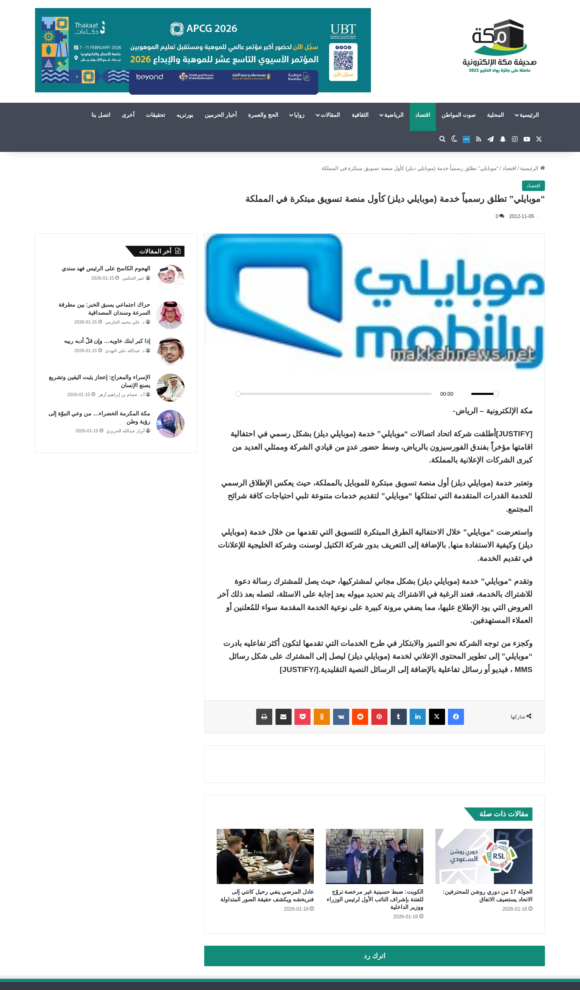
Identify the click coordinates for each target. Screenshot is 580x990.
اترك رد (374, 956)
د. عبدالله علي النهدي (125, 350)
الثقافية (360, 115)
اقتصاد (422, 115)
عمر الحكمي (133, 278)
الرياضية (394, 115)
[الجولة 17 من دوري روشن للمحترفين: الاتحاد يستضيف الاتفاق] (483, 856)
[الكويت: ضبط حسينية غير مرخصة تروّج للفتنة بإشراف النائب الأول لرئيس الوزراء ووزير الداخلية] (374, 856)
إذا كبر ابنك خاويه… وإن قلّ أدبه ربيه (107, 341)
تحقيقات (155, 115)
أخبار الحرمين (221, 115)
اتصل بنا (100, 115)
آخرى (128, 115)
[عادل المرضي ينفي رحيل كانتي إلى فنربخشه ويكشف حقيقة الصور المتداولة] (265, 856)
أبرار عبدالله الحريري (125, 430)
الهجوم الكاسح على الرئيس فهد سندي (106, 268)
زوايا (299, 115)
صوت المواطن (458, 115)
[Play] (227, 394)
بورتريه (184, 115)
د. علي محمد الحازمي (125, 322)
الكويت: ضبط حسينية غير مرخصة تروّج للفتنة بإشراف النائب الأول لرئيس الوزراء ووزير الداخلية (375, 899)
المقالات (330, 115)
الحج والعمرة (263, 115)
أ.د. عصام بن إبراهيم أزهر (121, 394)
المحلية (495, 115)
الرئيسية (529, 115)
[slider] (334, 394)
